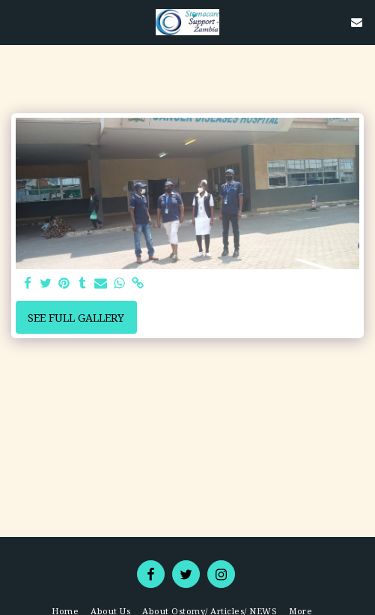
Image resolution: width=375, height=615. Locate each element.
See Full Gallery (76, 317)
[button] (16, 21)
